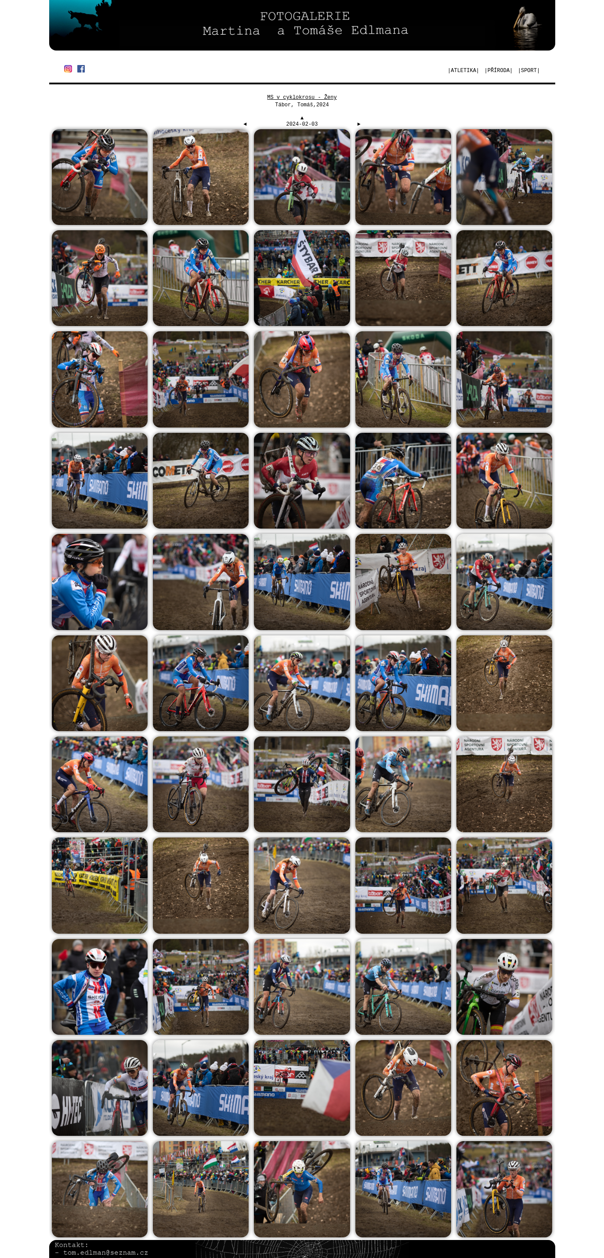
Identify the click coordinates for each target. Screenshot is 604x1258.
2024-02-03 (302, 124)
